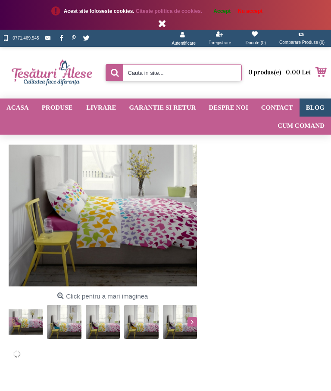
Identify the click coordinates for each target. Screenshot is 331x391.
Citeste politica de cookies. (169, 11)
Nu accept (250, 11)
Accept (222, 11)
